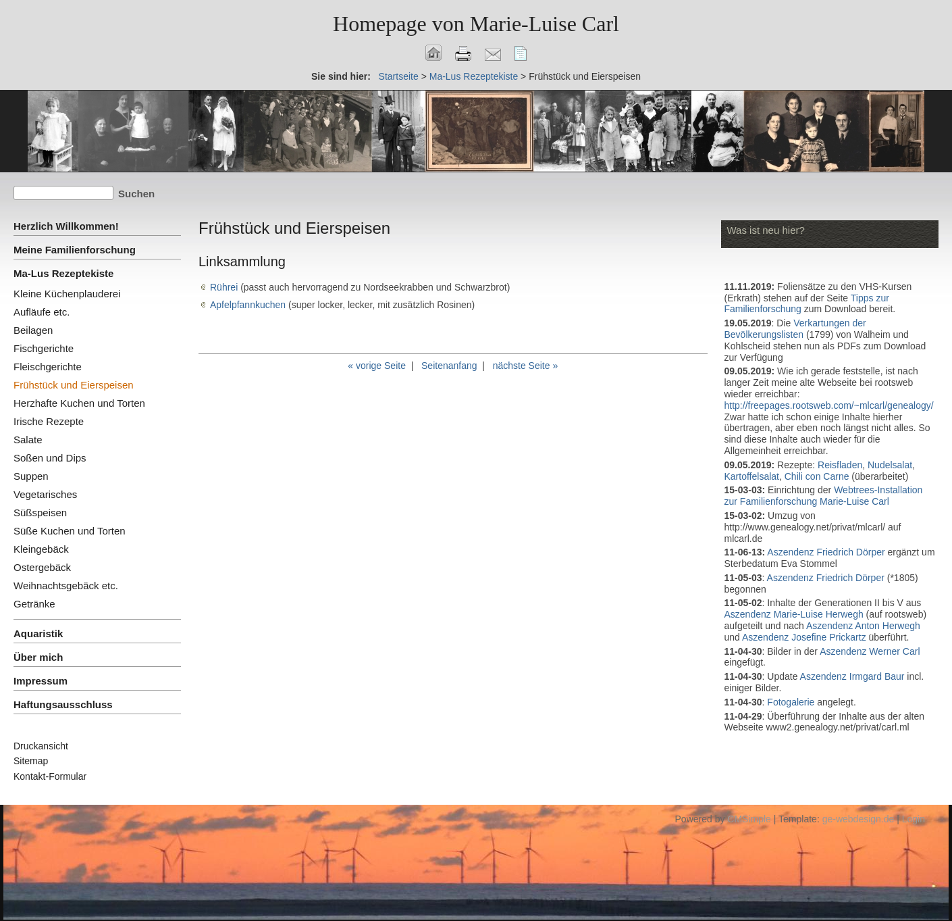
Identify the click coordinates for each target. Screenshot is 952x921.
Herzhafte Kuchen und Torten (79, 403)
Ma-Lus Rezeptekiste (474, 76)
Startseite (399, 76)
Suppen (31, 476)
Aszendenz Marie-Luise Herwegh (794, 614)
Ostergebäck (42, 567)
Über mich (38, 657)
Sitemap (31, 760)
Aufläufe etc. (42, 312)
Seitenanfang (449, 365)
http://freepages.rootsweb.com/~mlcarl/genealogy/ (829, 405)
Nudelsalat (890, 464)
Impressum (41, 681)
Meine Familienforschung (75, 249)
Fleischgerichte (48, 366)
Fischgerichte (44, 348)
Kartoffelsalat (751, 476)
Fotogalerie (792, 702)
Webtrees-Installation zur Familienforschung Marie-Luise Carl (823, 495)
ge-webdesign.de (858, 819)
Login (913, 819)
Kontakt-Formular (50, 776)
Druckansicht (41, 746)
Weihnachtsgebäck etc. (66, 585)
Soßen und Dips (50, 458)
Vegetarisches (45, 494)
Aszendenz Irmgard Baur (852, 676)
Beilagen (33, 330)
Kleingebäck (41, 549)
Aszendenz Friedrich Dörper (825, 552)
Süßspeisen (40, 512)
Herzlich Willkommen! (66, 226)
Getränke (34, 603)
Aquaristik (38, 633)
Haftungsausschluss (63, 704)
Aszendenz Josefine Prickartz (804, 637)
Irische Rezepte (49, 421)
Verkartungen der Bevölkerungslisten (795, 329)
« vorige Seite (377, 365)
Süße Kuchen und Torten (70, 531)
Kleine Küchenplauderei (67, 293)
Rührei (224, 287)
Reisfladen (840, 464)
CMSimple (749, 819)
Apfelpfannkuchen (248, 304)
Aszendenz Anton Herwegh (863, 625)
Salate (28, 439)
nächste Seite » (525, 365)
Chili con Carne (817, 476)
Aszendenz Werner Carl (870, 651)
